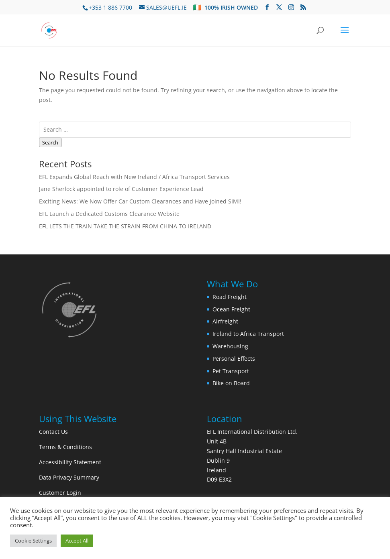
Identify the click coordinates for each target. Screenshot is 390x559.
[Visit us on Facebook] (267, 7)
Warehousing (230, 346)
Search (50, 142)
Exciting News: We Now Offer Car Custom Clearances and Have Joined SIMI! (140, 201)
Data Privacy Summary (69, 477)
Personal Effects (233, 358)
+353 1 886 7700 (110, 7)
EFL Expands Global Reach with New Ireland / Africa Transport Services (134, 177)
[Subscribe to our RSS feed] (303, 7)
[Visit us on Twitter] (279, 7)
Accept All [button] (76, 540)
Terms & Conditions (65, 447)
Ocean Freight (231, 309)
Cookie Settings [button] (33, 540)
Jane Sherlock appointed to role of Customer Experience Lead (121, 189)
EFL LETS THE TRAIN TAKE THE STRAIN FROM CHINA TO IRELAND (125, 226)
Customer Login (60, 492)
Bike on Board (231, 383)
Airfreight (225, 321)
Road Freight (229, 297)
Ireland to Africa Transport (248, 333)
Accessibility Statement (70, 462)
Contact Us (53, 431)
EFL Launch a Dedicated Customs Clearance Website (109, 214)
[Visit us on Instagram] (291, 7)
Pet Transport (230, 371)
